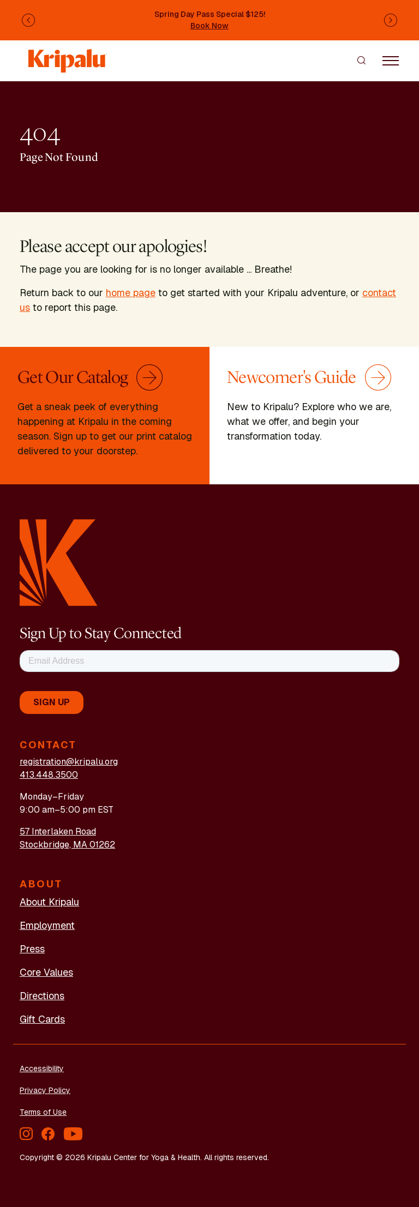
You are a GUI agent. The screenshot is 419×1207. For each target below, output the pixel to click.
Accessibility (42, 1068)
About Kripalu (49, 902)
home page (130, 292)
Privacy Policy (45, 1090)
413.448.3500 (49, 774)
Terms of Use (43, 1112)
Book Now (209, 26)
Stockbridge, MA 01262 (67, 844)
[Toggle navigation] (390, 60)
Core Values (46, 972)
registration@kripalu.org (69, 761)
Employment (47, 925)
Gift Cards (42, 1019)
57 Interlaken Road (58, 831)
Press (32, 948)
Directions (42, 995)
